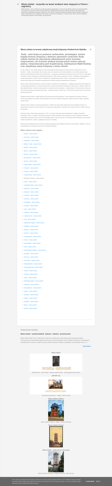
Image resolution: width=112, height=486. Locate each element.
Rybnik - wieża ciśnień (30, 308)
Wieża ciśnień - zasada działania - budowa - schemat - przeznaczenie (46, 334)
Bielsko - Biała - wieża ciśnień (32, 144)
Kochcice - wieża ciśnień (31, 195)
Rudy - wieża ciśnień (30, 246)
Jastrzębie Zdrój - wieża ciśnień (33, 185)
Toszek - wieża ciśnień (30, 270)
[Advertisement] (56, 32)
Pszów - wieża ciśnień (30, 240)
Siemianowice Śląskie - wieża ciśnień (35, 250)
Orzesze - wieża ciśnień (31, 233)
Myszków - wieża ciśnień (31, 226)
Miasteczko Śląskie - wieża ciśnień (34, 222)
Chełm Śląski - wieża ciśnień (32, 164)
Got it (98, 481)
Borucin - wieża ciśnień (30, 154)
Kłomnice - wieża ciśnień (31, 192)
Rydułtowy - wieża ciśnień (31, 140)
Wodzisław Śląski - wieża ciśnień (33, 281)
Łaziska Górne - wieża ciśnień (32, 216)
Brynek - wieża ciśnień (30, 161)
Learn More (90, 481)
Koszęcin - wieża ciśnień (31, 198)
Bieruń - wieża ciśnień (30, 151)
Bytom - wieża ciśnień (30, 305)
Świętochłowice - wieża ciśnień (33, 264)
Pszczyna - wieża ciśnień (31, 137)
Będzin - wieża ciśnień (30, 147)
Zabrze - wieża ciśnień (30, 298)
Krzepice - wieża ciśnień (31, 205)
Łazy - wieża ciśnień (30, 219)
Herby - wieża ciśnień (30, 181)
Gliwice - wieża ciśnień (30, 133)
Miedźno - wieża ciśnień (31, 229)
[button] (90, 49)
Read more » (87, 346)
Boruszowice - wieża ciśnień (32, 157)
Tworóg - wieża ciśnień (30, 274)
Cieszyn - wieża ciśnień (31, 171)
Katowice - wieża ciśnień (31, 294)
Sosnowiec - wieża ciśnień (31, 260)
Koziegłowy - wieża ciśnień (32, 202)
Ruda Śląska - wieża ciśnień (32, 243)
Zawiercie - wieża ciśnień (31, 284)
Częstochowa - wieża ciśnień (32, 175)
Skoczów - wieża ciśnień (31, 257)
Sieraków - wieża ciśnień (31, 253)
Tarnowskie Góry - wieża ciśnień (33, 267)
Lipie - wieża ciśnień (30, 209)
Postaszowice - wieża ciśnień (32, 236)
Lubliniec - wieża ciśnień (31, 212)
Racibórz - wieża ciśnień (31, 301)
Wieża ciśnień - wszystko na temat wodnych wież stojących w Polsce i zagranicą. (54, 5)
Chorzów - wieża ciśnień (31, 168)
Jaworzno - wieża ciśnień (31, 188)
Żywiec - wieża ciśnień (30, 291)
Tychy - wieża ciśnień (30, 277)
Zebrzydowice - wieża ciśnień (32, 288)
